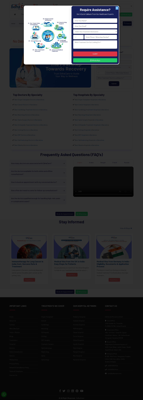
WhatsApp (95, 60)
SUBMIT (95, 54)
